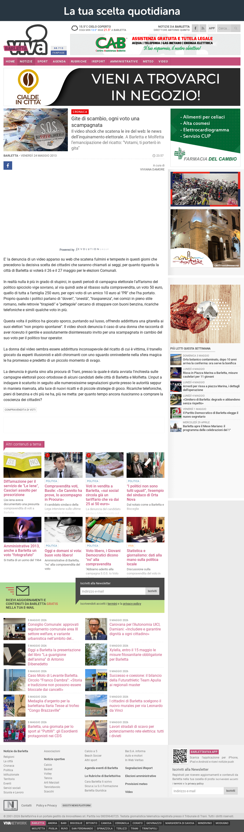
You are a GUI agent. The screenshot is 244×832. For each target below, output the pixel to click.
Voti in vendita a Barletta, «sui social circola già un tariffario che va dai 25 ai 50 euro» (102, 495)
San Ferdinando (82, 828)
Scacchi (49, 791)
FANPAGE (59, 53)
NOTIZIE (26, 61)
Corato (138, 823)
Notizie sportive (54, 759)
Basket (48, 769)
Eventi (7, 783)
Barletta (38, 823)
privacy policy (132, 603)
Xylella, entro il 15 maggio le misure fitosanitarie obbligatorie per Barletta (135, 655)
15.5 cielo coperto (99, 28)
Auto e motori (133, 755)
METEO (148, 61)
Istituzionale (11, 774)
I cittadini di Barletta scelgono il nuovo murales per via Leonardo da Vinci (136, 706)
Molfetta (38, 828)
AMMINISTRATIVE (124, 61)
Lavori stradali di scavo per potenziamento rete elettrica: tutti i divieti (136, 731)
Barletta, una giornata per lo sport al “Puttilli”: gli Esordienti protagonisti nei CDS (53, 731)
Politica (8, 770)
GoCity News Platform (77, 805)
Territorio (9, 779)
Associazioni (52, 751)
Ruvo (64, 828)
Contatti (26, 805)
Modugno (222, 823)
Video (129, 792)
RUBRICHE (79, 61)
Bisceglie (76, 823)
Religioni (9, 756)
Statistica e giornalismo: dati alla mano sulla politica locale (144, 557)
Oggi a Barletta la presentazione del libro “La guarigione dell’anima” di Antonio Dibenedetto (54, 657)
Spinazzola (105, 828)
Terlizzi (121, 828)
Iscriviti (152, 591)
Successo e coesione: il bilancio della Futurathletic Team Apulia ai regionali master (135, 680)
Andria (52, 823)
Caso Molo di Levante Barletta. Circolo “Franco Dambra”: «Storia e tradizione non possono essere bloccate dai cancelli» (55, 682)
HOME (10, 61)
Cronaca (9, 765)
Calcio (48, 764)
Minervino (205, 823)
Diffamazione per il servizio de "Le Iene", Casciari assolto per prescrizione (21, 488)
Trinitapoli (149, 828)
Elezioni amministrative (140, 776)
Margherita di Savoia (179, 823)
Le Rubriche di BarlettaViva (102, 776)
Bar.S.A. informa (135, 751)
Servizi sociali (12, 788)
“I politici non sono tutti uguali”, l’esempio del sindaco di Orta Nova (145, 493)
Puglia (53, 828)
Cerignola (122, 823)
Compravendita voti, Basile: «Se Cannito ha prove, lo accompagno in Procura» (63, 493)
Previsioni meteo (136, 784)
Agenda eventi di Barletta (101, 768)
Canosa (106, 823)
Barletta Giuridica (95, 790)
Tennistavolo (52, 787)
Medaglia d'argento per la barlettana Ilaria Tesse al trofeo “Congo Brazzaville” (53, 706)
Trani (134, 828)
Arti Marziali (51, 782)
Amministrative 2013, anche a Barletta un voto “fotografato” (22, 550)
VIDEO (163, 61)
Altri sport (91, 760)
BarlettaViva (26, 38)
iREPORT (98, 61)
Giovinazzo (154, 823)
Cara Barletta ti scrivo (98, 781)
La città (8, 761)
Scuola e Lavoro (14, 792)
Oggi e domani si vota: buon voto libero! (63, 553)
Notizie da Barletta (16, 751)
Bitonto (91, 823)
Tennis (48, 778)
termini (112, 603)
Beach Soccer (93, 755)
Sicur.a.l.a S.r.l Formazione (101, 786)
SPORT (42, 61)
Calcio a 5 (91, 751)
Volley (48, 773)
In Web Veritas (134, 760)
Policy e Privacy (46, 805)
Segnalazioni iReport (139, 768)
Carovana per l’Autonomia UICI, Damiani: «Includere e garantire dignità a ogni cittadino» (135, 629)
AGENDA (59, 61)
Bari (63, 823)
